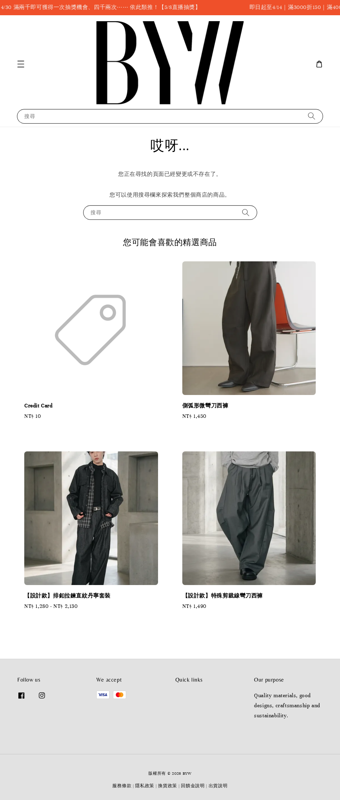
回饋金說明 (193, 785)
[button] (20, 64)
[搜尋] (311, 116)
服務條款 (121, 785)
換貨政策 (167, 785)
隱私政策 (144, 785)
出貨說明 (218, 785)
